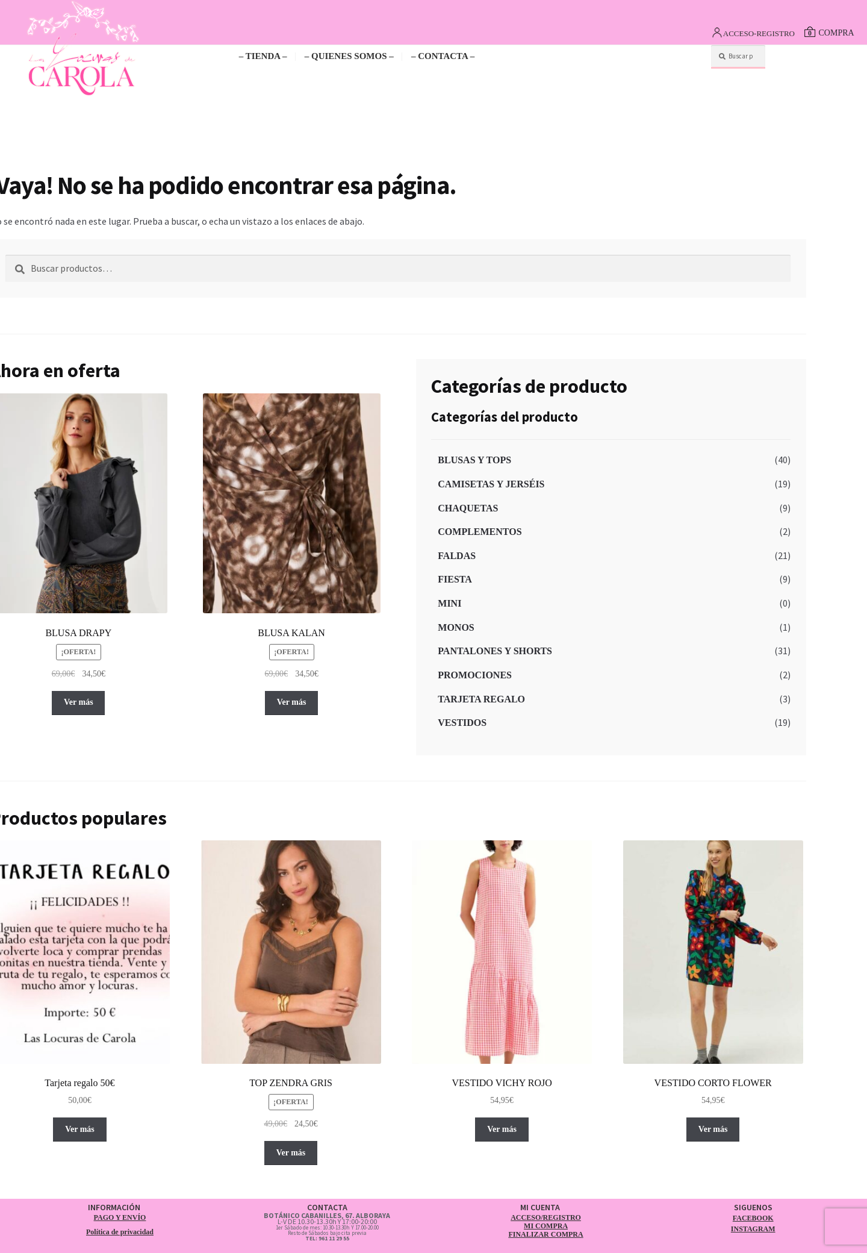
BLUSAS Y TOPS (474, 460)
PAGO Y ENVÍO (120, 1217)
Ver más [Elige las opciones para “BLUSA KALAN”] (291, 702)
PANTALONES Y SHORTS (495, 651)
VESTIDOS (462, 722)
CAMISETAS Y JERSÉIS (491, 484)
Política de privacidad (120, 1232)
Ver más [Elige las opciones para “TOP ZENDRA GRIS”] (291, 1152)
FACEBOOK (753, 1218)
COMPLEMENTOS (479, 532)
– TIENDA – (263, 56)
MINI (449, 603)
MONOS (456, 627)
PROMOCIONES (475, 675)
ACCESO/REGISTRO (546, 1217)
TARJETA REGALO (481, 699)
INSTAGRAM (753, 1229)
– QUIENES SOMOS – (349, 56)
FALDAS (457, 556)
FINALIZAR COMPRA (545, 1234)
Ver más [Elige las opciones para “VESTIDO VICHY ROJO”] (502, 1129)
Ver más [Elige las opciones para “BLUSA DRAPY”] (78, 702)
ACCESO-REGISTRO (759, 33)
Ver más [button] (80, 1129)
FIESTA (455, 579)
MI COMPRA (546, 1226)
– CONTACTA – (442, 56)
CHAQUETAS (468, 508)
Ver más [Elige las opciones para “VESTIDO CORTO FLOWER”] (713, 1129)
